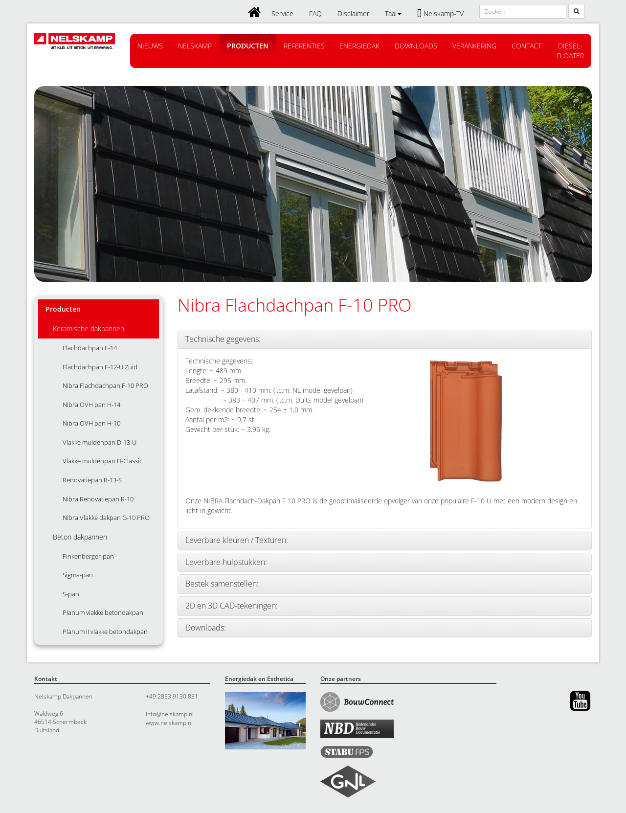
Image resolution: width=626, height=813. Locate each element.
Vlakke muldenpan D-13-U (99, 442)
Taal (393, 13)
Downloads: (205, 628)
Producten (247, 45)
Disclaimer (353, 13)
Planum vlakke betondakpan (103, 612)
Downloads (416, 45)
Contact (526, 45)
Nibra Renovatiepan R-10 (98, 499)
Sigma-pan (78, 574)
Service (282, 13)
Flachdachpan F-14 (90, 347)
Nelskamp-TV (440, 13)
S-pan (71, 593)
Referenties (304, 45)
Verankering (474, 45)
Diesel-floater (570, 50)
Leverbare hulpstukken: (226, 562)
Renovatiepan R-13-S (92, 479)
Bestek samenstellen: (222, 584)
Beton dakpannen (80, 537)
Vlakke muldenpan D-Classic (102, 460)
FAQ (315, 13)
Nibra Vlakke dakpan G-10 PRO (106, 517)
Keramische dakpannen (88, 328)
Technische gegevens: (223, 339)
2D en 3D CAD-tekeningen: (231, 606)
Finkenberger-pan (88, 556)
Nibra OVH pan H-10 (91, 423)
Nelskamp (195, 45)
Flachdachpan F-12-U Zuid (100, 366)
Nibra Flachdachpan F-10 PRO (105, 385)
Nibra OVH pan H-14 (91, 404)
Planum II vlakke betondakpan (105, 631)
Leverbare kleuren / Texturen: (236, 540)
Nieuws (150, 45)
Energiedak (359, 45)
